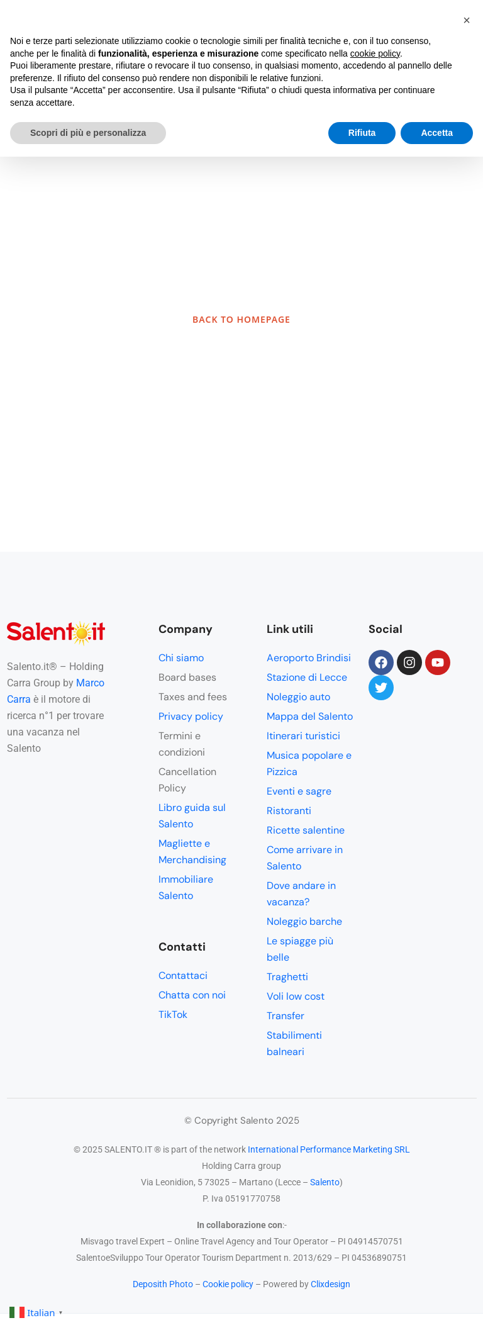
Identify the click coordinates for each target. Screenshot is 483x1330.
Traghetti (287, 976)
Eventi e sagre (299, 791)
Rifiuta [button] (362, 133)
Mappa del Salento (310, 716)
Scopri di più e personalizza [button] (88, 133)
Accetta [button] (437, 133)
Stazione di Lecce (307, 677)
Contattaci (183, 975)
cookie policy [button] (375, 53)
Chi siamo (181, 657)
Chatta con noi (192, 995)
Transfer (285, 1015)
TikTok (172, 1014)
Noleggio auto (298, 696)
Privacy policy (190, 716)
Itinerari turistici (303, 735)
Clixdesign (330, 1284)
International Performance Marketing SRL (329, 1149)
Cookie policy (228, 1284)
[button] (467, 20)
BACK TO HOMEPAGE (241, 319)
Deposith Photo (163, 1284)
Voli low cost (296, 996)
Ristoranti (289, 810)
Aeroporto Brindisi (309, 657)
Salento (325, 1182)
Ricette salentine (306, 830)
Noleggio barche (304, 921)
